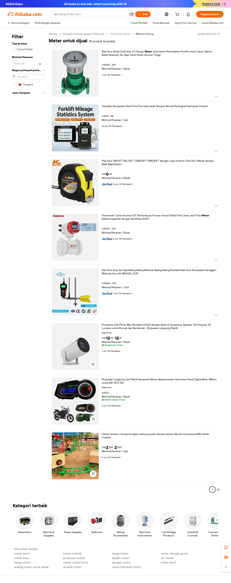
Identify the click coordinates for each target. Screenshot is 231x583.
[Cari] (143, 14)
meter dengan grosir (174, 553)
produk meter (72, 567)
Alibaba (53, 33)
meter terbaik (72, 553)
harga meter (120, 553)
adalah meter (121, 558)
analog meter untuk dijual (31, 567)
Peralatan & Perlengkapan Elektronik (84, 33)
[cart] (178, 14)
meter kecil (22, 553)
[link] (226, 547)
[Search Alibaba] (90, 14)
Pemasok (116, 75)
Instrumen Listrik (120, 33)
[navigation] (28, 263)
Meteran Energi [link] (145, 33)
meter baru (21, 558)
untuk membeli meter (126, 567)
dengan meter (121, 562)
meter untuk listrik (75, 562)
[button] (131, 14)
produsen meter (74, 558)
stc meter (167, 558)
